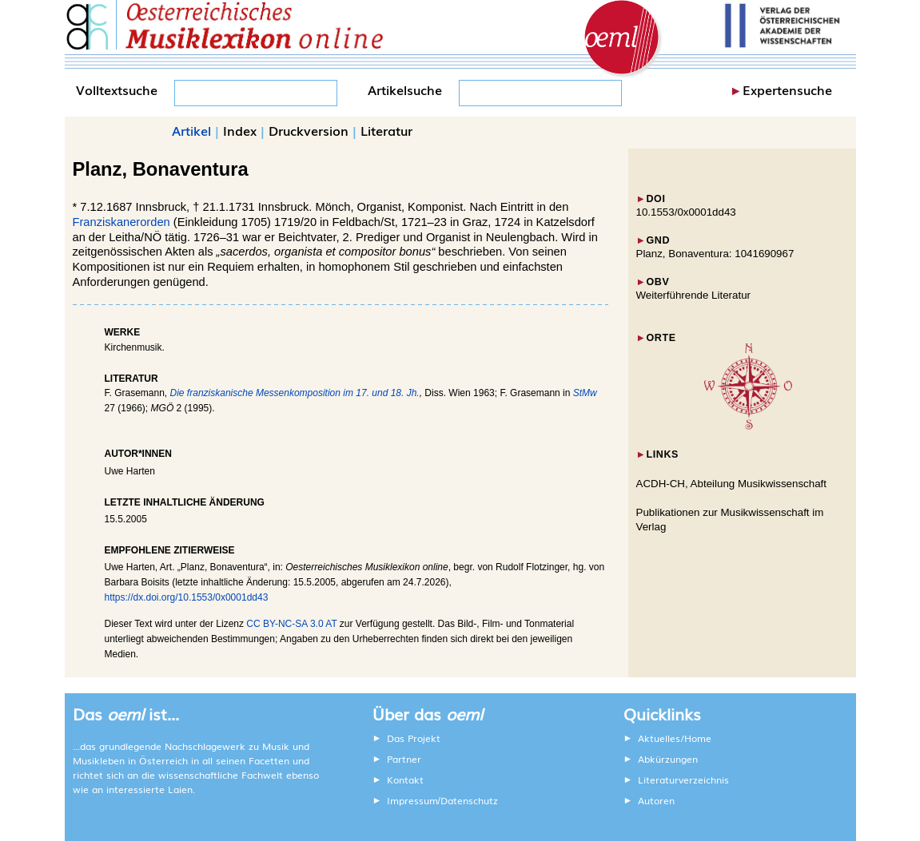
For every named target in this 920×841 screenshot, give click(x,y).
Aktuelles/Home (674, 738)
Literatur (386, 130)
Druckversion (308, 130)
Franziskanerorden (121, 222)
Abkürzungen (668, 759)
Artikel (191, 130)
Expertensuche (787, 89)
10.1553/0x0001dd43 (686, 212)
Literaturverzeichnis (683, 779)
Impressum (412, 800)
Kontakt (405, 779)
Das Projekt (413, 738)
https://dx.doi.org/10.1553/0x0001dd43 (187, 597)
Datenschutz (469, 800)
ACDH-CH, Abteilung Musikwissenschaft (731, 484)
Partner (404, 759)
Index (240, 130)
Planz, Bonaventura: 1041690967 (715, 254)
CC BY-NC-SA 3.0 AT (291, 623)
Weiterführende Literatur (693, 295)
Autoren (656, 800)
